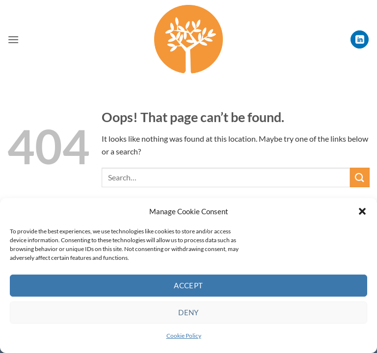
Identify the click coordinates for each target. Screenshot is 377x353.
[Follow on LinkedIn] (359, 39)
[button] (362, 211)
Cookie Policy (183, 335)
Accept (188, 285)
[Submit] (360, 177)
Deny (188, 312)
